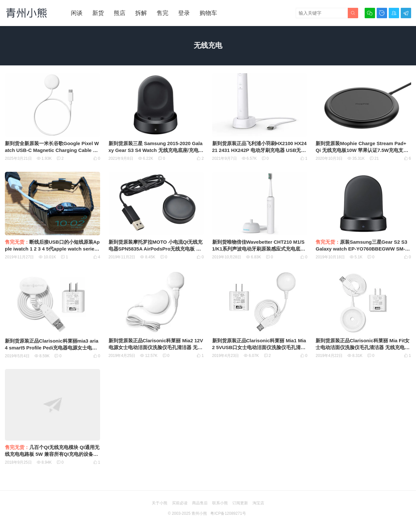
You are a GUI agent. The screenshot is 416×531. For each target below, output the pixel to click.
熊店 (119, 13)
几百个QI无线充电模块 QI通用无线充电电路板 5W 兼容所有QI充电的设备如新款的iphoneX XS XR (52, 454)
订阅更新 (240, 503)
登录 (184, 13)
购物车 (208, 13)
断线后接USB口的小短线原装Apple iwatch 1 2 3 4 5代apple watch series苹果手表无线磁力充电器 (52, 248)
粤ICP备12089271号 (228, 513)
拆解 (141, 13)
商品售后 (200, 503)
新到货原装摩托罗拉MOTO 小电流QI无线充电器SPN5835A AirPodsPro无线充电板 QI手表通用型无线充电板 (156, 248)
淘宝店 (258, 503)
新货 (98, 13)
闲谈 (77, 13)
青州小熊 (199, 513)
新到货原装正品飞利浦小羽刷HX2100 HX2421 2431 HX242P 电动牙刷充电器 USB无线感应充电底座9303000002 (259, 150)
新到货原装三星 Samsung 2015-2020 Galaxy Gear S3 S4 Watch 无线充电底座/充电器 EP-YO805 (156, 150)
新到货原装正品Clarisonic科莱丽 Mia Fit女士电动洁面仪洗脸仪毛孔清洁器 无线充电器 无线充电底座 (363, 347)
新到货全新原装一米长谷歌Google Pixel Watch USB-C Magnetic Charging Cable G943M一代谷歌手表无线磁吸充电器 (52, 150)
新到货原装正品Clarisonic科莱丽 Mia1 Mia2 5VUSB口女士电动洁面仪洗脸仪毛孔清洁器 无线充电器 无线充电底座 (259, 347)
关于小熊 (159, 503)
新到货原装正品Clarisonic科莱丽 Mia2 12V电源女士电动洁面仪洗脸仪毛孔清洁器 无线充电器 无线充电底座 (156, 347)
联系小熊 (220, 503)
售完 (162, 13)
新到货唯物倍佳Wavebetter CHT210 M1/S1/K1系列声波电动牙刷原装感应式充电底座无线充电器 (259, 248)
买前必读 (180, 503)
